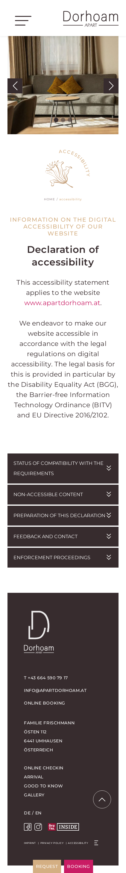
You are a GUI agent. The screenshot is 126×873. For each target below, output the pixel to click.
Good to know (43, 786)
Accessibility (78, 842)
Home (49, 199)
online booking (44, 703)
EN (38, 813)
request (47, 866)
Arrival (33, 777)
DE (27, 813)
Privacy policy (52, 842)
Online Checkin (43, 768)
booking (78, 866)
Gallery (34, 795)
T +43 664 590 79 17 (46, 678)
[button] (14, 85)
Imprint (30, 842)
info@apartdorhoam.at (55, 690)
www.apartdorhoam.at (62, 303)
